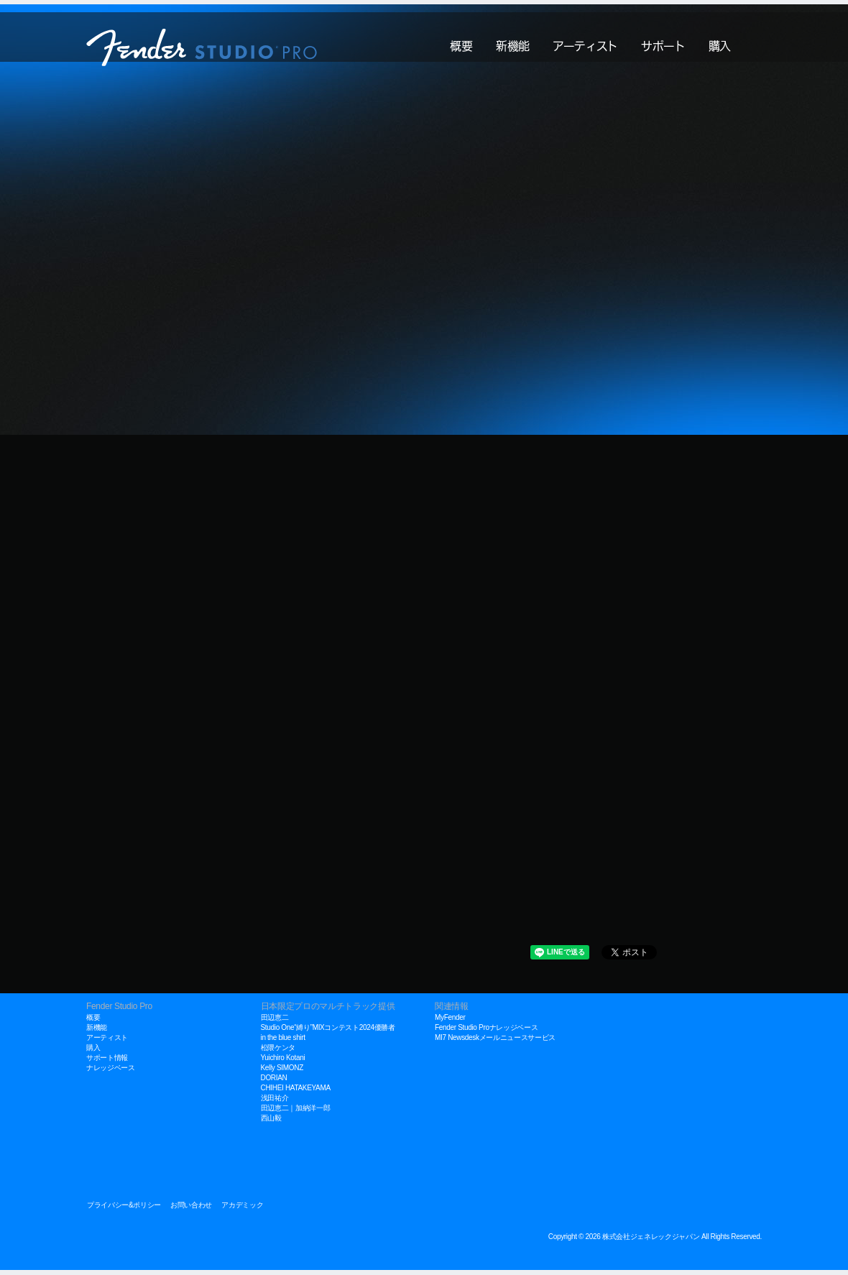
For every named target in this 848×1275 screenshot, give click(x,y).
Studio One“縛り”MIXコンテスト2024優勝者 (328, 1032)
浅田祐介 (275, 1103)
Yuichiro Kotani (283, 1063)
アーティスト (585, 42)
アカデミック (242, 1210)
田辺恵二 (275, 1022)
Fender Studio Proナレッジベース (486, 1032)
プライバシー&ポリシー (124, 1210)
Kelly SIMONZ (282, 1073)
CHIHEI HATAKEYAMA (296, 1093)
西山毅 (271, 1123)
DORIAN (274, 1083)
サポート (663, 42)
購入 (720, 42)
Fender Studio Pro (119, 1011)
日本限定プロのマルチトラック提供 (328, 1011)
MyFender (450, 1022)
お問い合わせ (191, 1210)
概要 (461, 42)
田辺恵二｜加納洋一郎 (296, 1113)
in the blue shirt (283, 1042)
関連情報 (452, 1011)
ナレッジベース (110, 1073)
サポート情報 (107, 1063)
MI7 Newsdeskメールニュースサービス (495, 1042)
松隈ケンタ (278, 1053)
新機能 (513, 42)
